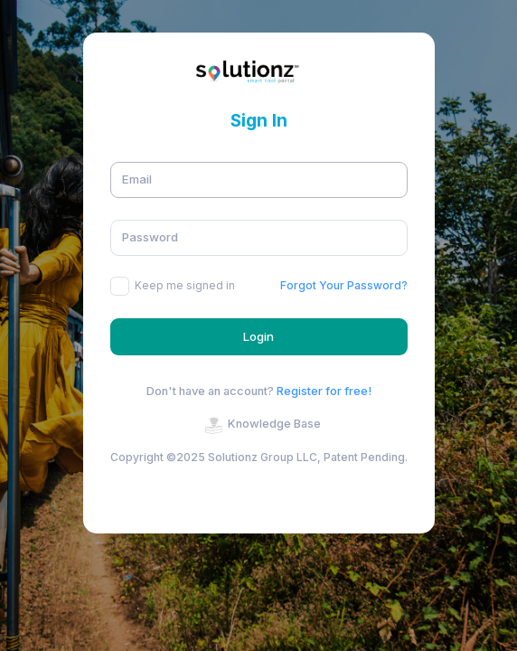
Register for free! (324, 391)
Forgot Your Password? (344, 285)
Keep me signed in (185, 285)
